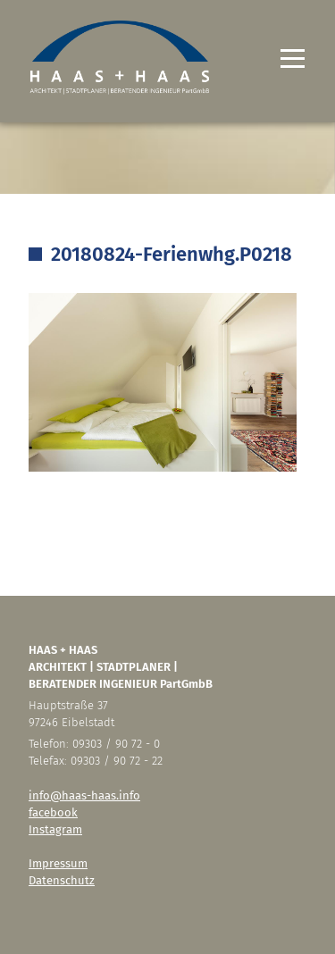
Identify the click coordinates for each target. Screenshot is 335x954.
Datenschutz (62, 880)
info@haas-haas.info (84, 795)
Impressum (58, 863)
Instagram (55, 829)
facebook (53, 812)
